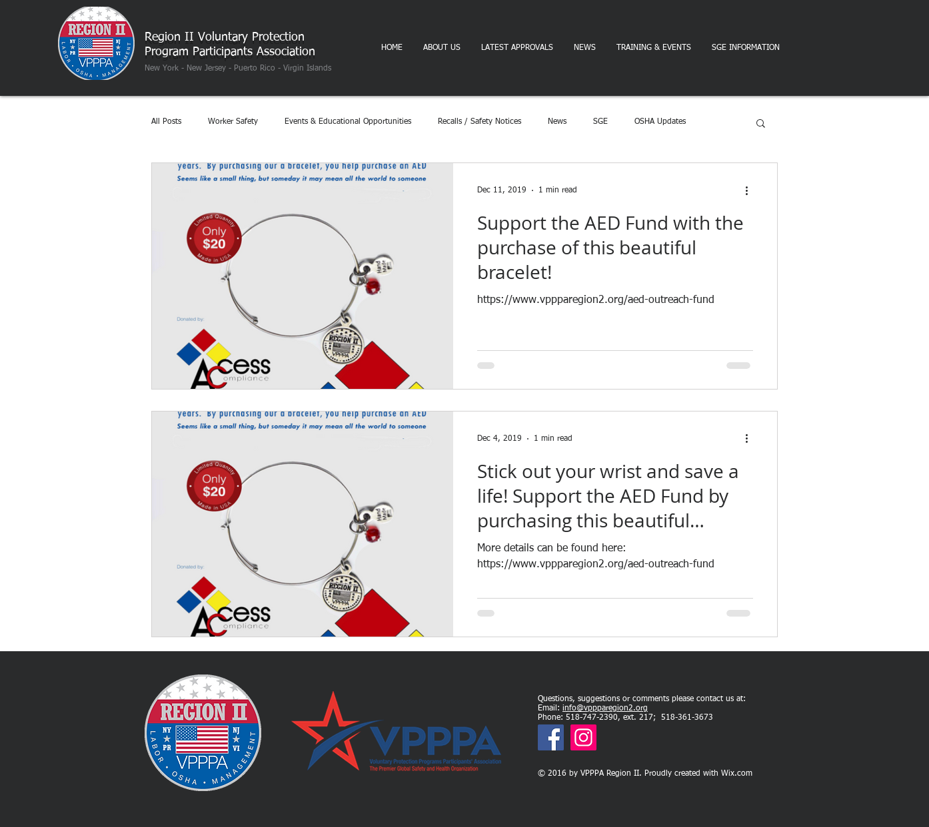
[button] (760, 124)
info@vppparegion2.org (605, 708)
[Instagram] (583, 737)
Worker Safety (233, 122)
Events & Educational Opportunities (348, 122)
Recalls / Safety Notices (479, 122)
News (557, 122)
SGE (600, 122)
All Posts (166, 122)
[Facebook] (551, 737)
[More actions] (751, 190)
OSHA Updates (660, 122)
